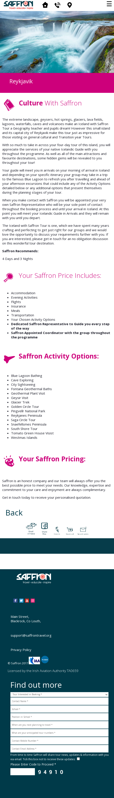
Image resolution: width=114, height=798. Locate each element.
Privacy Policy (21, 649)
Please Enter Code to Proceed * (33, 764)
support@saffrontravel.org (31, 635)
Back (14, 512)
